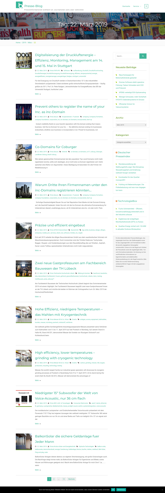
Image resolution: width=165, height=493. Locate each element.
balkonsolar (39, 449)
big (83, 229)
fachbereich (51, 275)
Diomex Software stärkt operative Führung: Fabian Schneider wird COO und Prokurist (130, 84)
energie (94, 73)
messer (43, 321)
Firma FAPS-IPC (55, 70)
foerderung (64, 449)
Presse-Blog (33, 5)
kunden (37, 321)
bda (36, 275)
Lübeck (90, 275)
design (97, 229)
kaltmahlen (102, 319)
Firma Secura (54, 116)
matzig (99, 275)
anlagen (83, 319)
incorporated (81, 119)
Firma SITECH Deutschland (58, 229)
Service (136, 6)
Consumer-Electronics (81, 402)
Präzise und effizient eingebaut (60, 224)
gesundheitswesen (72, 275)
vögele (80, 232)
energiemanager (51, 76)
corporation (53, 119)
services (53, 232)
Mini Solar (102, 449)
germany (40, 405)
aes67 (94, 402)
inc (59, 119)
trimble (72, 232)
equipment (94, 319)
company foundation (42, 119)
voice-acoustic (101, 405)
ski (62, 232)
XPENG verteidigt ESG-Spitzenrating (132, 92)
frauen (58, 275)
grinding (88, 362)
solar (46, 451)
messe (65, 405)
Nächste (71, 478)
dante (98, 402)
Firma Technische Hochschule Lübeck (62, 272)
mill (98, 362)
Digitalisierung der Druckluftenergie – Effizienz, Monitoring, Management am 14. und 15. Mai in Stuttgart (69, 59)
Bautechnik (74, 229)
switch (80, 405)
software (67, 232)
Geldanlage (72, 449)
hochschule (83, 275)
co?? (88, 151)
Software (67, 70)
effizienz (77, 73)
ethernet (103, 402)
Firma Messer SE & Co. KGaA (59, 319)
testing (59, 365)
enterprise (38, 232)
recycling (46, 365)
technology (53, 365)
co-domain (74, 151)
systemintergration (89, 405)
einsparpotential (86, 73)
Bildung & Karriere (84, 272)
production (38, 365)
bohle (86, 229)
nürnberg (49, 321)
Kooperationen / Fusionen (70, 116)
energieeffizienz (40, 76)
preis (45, 278)
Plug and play (39, 451)
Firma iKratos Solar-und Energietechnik (62, 446)
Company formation (96, 116)
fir (35, 405)
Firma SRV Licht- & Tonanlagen (60, 402)
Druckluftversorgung (67, 73)
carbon (82, 362)
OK (113, 489)
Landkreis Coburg (41, 154)
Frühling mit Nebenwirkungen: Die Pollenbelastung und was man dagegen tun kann (131, 187)
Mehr (37, 93)
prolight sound (73, 405)
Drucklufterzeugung (53, 73)
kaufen (84, 449)
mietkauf (95, 449)
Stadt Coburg (51, 154)
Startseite (126, 6)
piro (48, 232)
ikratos (79, 449)
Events (74, 319)
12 (64, 478)
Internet (64, 151)
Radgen (69, 76)
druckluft (85, 70)
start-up (89, 119)
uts (76, 232)
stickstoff (62, 321)
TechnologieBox (127, 200)
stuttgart (75, 76)
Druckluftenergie (40, 73)
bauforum (96, 272)
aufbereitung (77, 70)
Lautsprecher (47, 405)
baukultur (104, 272)
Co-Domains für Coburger (56, 146)
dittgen (102, 229)
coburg (93, 151)
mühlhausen (39, 278)
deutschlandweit (48, 449)
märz (95, 275)
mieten (89, 449)
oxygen (102, 362)
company (86, 116)
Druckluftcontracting (96, 70)
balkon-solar (101, 446)
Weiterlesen (121, 489)
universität (82, 76)
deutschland (42, 275)
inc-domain (64, 119)
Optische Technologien (86, 446)
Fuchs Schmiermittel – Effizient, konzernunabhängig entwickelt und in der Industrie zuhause (130, 211)
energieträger (61, 76)
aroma (88, 319)
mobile (44, 232)
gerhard (63, 275)
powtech (55, 321)
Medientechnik (57, 405)
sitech (58, 232)
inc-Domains (73, 119)
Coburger (99, 151)
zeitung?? (51, 278)
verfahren (69, 321)
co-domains (82, 151)
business (92, 229)
